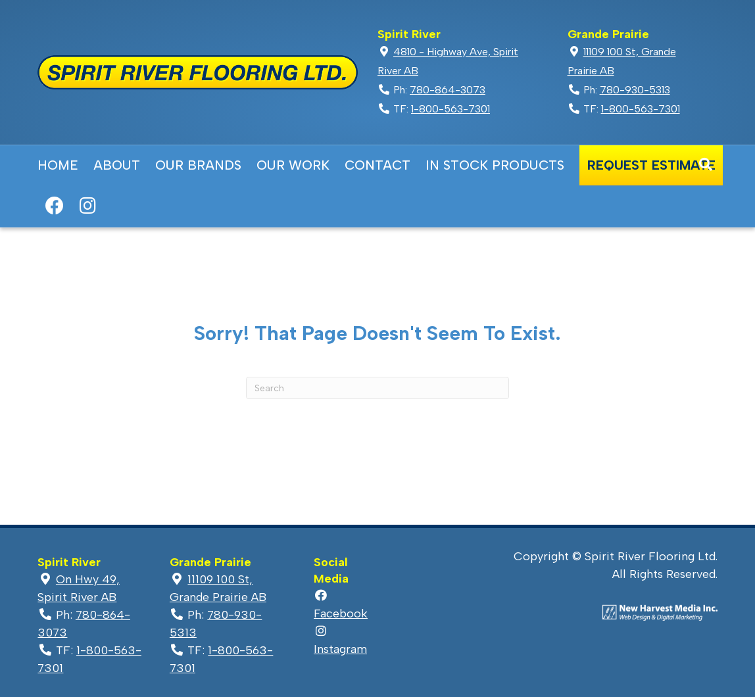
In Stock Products (495, 165)
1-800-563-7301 (450, 109)
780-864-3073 (447, 90)
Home (57, 165)
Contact (377, 165)
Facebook (54, 206)
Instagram (88, 206)
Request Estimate (651, 165)
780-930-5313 (635, 90)
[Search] (706, 164)
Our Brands (198, 165)
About (116, 165)
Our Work (292, 165)
